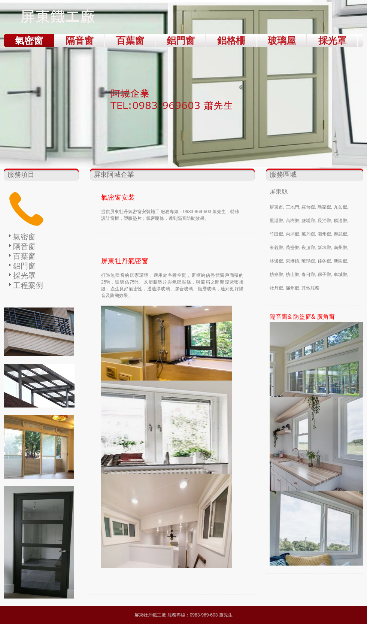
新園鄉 (340, 261)
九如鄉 (340, 207)
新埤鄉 (324, 247)
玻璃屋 (282, 40)
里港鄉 (276, 220)
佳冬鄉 (324, 261)
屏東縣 (279, 191)
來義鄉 (276, 247)
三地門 (292, 207)
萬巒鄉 (292, 247)
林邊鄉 (276, 261)
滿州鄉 (292, 288)
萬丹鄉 (308, 234)
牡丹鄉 (276, 288)
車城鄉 (340, 274)
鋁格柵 (231, 40)
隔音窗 (80, 40)
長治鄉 (324, 220)
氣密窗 (29, 40)
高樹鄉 (292, 220)
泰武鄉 (340, 234)
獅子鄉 (324, 274)
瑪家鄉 (324, 207)
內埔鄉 (292, 234)
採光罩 (332, 40)
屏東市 (276, 207)
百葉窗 (130, 40)
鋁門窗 (181, 40)
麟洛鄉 (340, 220)
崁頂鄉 (308, 247)
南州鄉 (340, 247)
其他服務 (310, 288)
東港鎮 (292, 261)
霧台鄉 (308, 207)
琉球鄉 (308, 261)
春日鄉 (308, 274)
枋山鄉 (292, 274)
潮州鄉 (324, 234)
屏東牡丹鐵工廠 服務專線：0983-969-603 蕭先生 (183, 615)
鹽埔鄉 (308, 220)
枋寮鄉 (276, 274)
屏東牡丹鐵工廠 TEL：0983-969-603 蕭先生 (60, 18)
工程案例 (28, 285)
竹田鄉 (276, 234)
